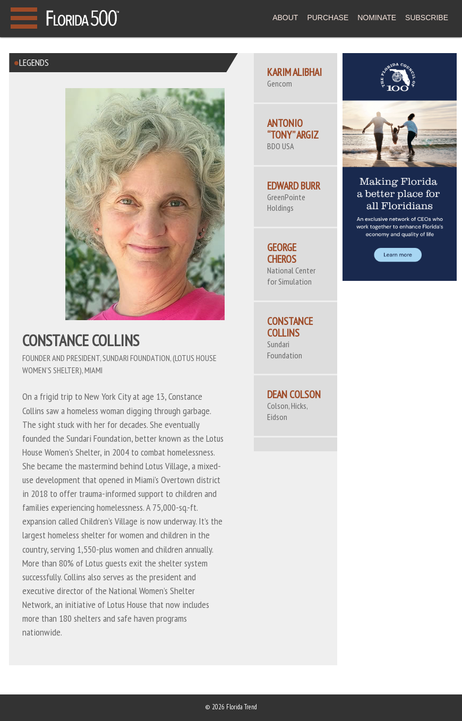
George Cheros (281, 253)
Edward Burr (293, 186)
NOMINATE (376, 17)
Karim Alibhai (294, 72)
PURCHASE (327, 17)
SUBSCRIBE (426, 17)
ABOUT (285, 17)
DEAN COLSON (294, 394)
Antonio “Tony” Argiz (293, 129)
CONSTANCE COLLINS (290, 327)
